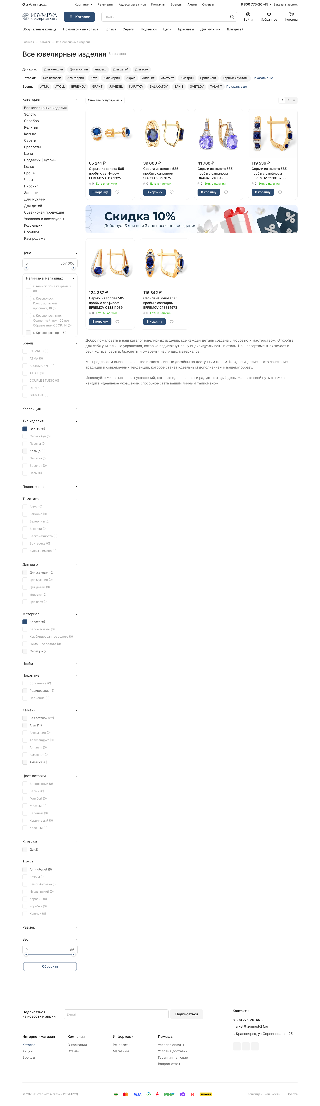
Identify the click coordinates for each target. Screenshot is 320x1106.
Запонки (31, 193)
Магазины (121, 1051)
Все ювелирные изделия (45, 108)
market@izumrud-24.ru (250, 1026)
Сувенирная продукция (44, 212)
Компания (76, 1037)
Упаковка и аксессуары (44, 219)
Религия (31, 127)
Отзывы (74, 1051)
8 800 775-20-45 (254, 4)
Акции (27, 1051)
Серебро (31, 121)
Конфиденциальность (264, 1094)
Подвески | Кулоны (40, 160)
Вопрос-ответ (169, 1064)
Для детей (33, 206)
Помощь (165, 1037)
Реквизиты (121, 1045)
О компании (77, 1045)
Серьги (30, 140)
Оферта (292, 1094)
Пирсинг (31, 186)
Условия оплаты (171, 1045)
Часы (28, 180)
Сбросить (50, 966)
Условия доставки (173, 1051)
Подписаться (186, 1014)
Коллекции (33, 225)
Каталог (28, 1045)
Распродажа (35, 238)
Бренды (28, 1057)
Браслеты (32, 147)
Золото (30, 114)
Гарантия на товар (173, 1057)
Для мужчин (34, 199)
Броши (29, 173)
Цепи (28, 153)
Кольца (30, 134)
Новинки (31, 232)
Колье (29, 167)
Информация (124, 1037)
